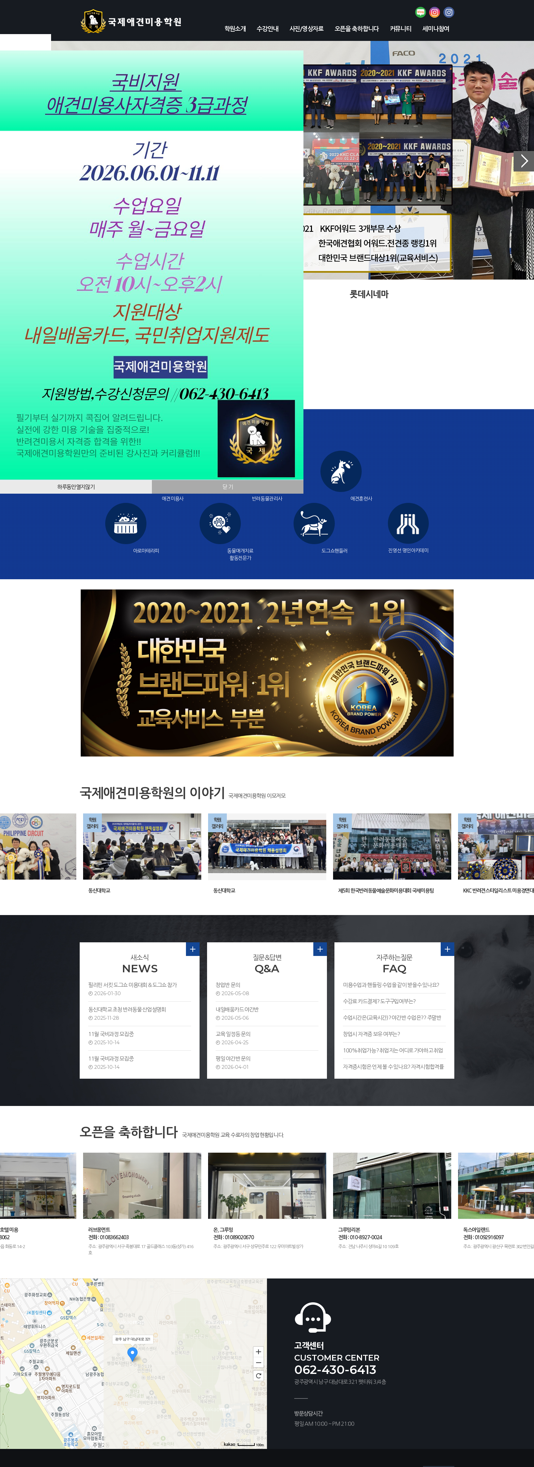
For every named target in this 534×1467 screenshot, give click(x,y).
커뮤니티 (400, 29)
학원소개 (235, 29)
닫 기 (227, 487)
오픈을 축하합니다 (357, 29)
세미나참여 (435, 29)
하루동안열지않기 (76, 487)
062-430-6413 (335, 1317)
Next (524, 161)
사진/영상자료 (306, 29)
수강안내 (267, 29)
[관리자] (290, 1445)
